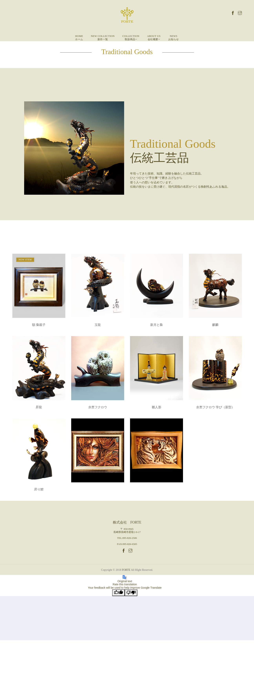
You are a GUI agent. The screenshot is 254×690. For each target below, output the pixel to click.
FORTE (126, 569)
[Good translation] (118, 592)
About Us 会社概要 (153, 38)
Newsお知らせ (173, 38)
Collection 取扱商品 (130, 38)
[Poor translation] (131, 592)
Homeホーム (79, 38)
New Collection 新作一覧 (103, 38)
